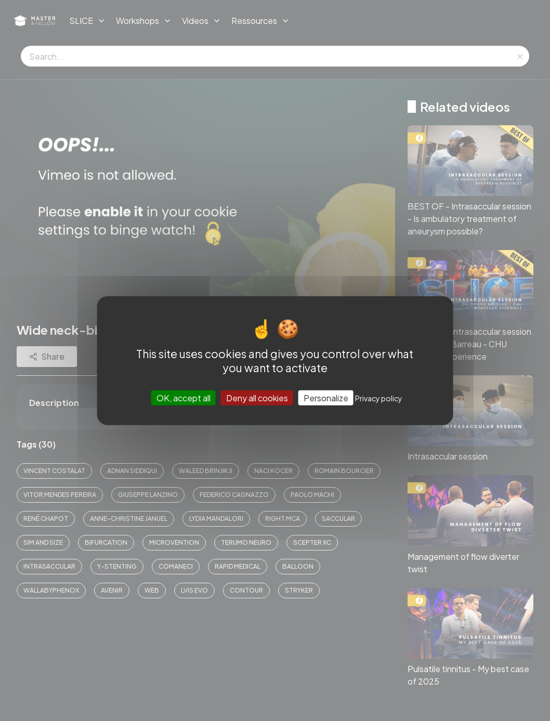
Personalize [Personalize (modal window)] (326, 397)
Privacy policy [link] (378, 398)
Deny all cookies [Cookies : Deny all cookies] (257, 397)
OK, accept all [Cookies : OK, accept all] (183, 397)
